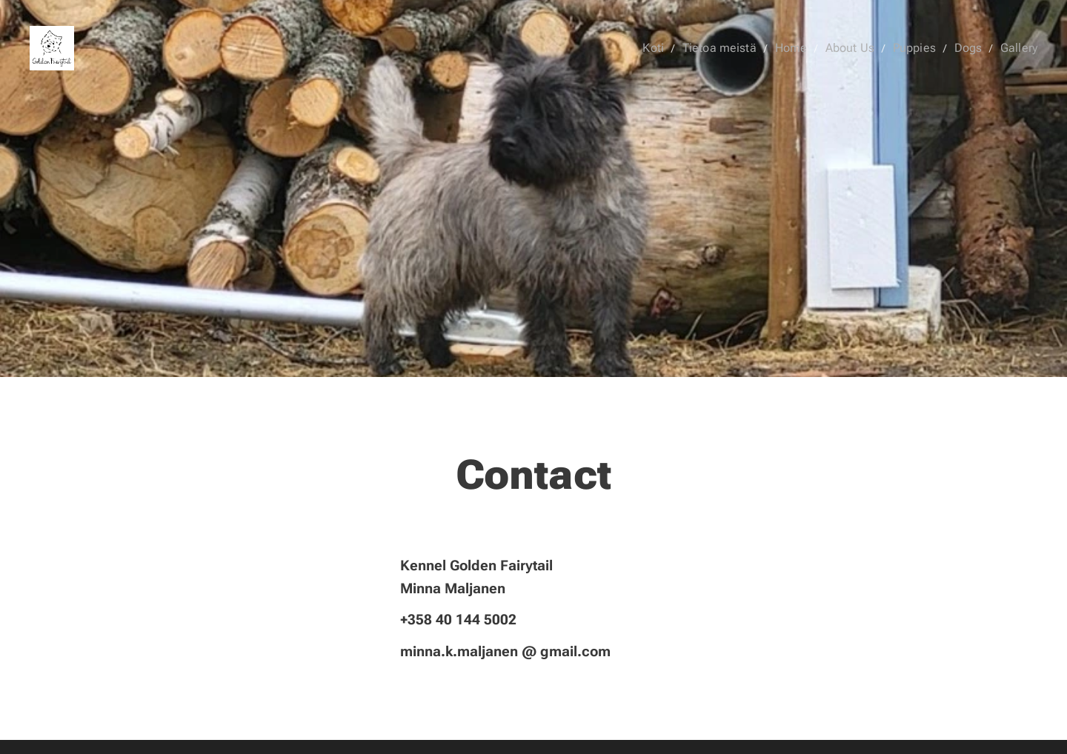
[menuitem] (678, 48)
